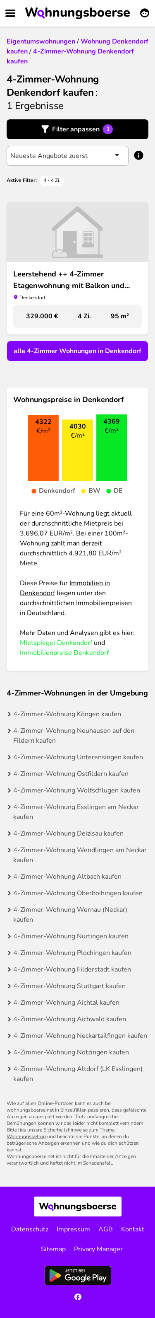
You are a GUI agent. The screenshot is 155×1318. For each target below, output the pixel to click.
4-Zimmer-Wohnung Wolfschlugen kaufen (76, 790)
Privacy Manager (98, 1249)
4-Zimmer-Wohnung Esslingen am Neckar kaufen (76, 811)
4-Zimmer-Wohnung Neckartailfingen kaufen (80, 1035)
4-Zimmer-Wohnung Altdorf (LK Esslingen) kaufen (78, 1073)
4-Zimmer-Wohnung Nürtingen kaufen (71, 936)
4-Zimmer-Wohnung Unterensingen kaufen (78, 757)
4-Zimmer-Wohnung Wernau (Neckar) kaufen (70, 914)
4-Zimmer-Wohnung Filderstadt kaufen (72, 969)
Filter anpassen (82, 129)
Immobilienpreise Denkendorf (64, 652)
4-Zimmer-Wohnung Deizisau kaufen (68, 833)
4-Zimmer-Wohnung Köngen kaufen (67, 714)
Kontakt (132, 1229)
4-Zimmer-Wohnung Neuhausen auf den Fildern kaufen (73, 735)
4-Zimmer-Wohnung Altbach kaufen (67, 876)
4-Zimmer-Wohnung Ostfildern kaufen (71, 773)
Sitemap (53, 1249)
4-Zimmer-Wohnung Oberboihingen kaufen (78, 893)
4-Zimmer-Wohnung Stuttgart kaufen (69, 986)
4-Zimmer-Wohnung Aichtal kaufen (66, 1002)
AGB (105, 1229)
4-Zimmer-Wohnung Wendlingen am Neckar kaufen (80, 855)
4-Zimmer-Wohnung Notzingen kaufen (71, 1052)
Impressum (73, 1229)
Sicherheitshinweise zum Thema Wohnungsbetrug (60, 1133)
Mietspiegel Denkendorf (56, 642)
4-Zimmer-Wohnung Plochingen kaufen (72, 952)
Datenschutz (29, 1229)
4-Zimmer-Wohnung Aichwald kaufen (69, 1019)
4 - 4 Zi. (51, 180)
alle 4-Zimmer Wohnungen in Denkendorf (77, 351)
